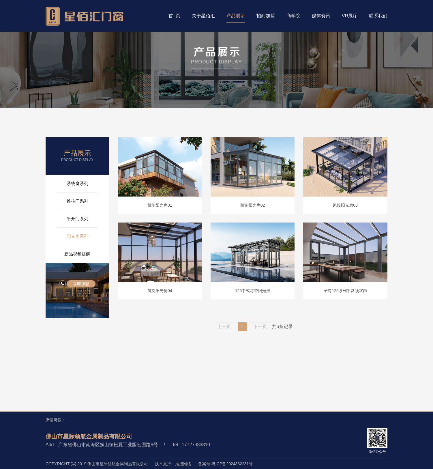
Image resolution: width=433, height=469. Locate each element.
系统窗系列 (77, 183)
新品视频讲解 (77, 253)
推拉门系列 (77, 201)
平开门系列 (77, 218)
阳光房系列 (77, 236)
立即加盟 (81, 283)
